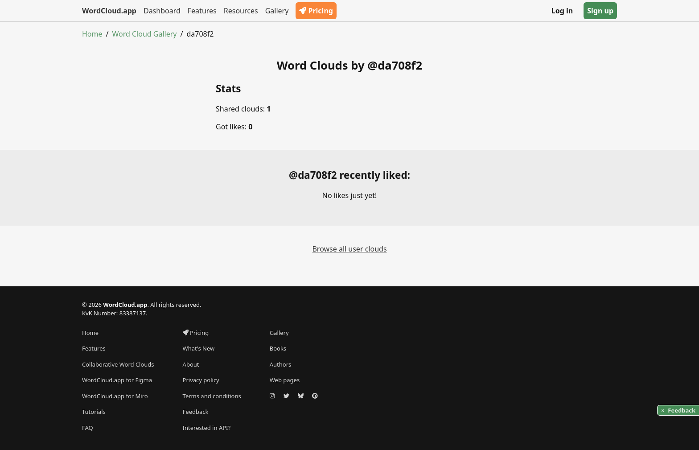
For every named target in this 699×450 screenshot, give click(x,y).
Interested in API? (207, 428)
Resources (241, 11)
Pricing (316, 11)
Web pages (285, 380)
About (191, 364)
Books (278, 348)
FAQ (87, 428)
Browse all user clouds (349, 249)
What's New (199, 348)
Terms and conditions (212, 396)
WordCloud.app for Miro (115, 396)
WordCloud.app (109, 11)
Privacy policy (201, 380)
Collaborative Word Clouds (118, 364)
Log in (562, 11)
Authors (281, 364)
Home (92, 34)
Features (202, 11)
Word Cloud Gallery (144, 34)
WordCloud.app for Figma (117, 380)
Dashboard (162, 11)
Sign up (600, 11)
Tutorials (94, 412)
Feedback (196, 412)
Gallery (277, 11)
